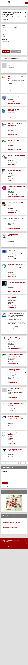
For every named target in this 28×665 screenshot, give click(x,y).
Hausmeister (3, 541)
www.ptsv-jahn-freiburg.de (13, 331)
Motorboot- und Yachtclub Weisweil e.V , (15, 124)
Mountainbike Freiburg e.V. (16, 140)
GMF (8, 541)
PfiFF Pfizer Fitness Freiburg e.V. (17, 251)
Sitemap (17, 540)
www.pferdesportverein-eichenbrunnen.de (16, 245)
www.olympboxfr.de (12, 212)
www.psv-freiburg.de (12, 276)
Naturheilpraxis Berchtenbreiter (16, 187)
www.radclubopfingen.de (13, 410)
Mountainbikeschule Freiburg (16, 155)
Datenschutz (3, 540)
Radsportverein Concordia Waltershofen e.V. (15, 450)
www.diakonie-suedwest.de (13, 117)
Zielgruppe (4, 30)
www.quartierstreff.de (12, 382)
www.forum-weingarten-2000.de (14, 348)
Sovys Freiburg (4, 546)
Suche (3, 43)
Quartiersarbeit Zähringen (15, 354)
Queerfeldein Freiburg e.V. (15, 388)
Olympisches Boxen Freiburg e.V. (17, 203)
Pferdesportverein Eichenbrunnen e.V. (13, 235)
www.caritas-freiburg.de (13, 363)
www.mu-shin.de (11, 180)
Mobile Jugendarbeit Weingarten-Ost (13, 109)
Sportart (3, 25)
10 (21, 462)
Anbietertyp (4, 39)
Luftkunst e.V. (12, 64)
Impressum (12, 540)
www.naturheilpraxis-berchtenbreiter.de (16, 196)
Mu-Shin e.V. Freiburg (14, 170)
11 (24, 462)
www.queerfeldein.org (12, 397)
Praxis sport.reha (13, 297)
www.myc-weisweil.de (12, 134)
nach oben (26, 541)
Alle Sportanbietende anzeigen (8, 531)
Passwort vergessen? (6, 486)
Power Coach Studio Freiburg (16, 282)
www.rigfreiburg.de (12, 427)
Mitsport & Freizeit (13, 96)
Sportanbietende (11, 546)
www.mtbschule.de (11, 164)
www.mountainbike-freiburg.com (14, 149)
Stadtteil (3, 34)
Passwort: (4, 476)
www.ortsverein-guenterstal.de (14, 228)
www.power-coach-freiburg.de (14, 291)
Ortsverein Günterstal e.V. (15, 218)
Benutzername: (5, 471)
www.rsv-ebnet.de (11, 443)
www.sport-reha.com (12, 307)
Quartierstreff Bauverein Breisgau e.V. (14, 370)
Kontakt (8, 540)
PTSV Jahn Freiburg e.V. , (16, 313)
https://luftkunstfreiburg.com (13, 71)
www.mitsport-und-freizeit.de (14, 103)
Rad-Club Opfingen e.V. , (15, 403)
